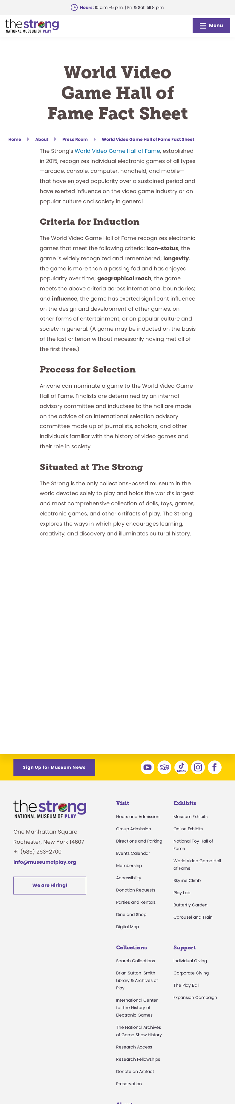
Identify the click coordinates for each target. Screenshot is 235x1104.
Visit (122, 803)
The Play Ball (186, 985)
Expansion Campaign (195, 997)
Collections (131, 947)
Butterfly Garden (190, 905)
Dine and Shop (131, 914)
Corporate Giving (191, 973)
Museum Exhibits (190, 817)
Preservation (129, 1084)
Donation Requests (135, 890)
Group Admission (133, 829)
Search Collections (135, 961)
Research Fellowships (138, 1059)
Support (184, 947)
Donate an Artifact (135, 1071)
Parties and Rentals (136, 902)
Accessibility (128, 878)
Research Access (134, 1047)
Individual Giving (190, 961)
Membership (129, 866)
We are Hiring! (49, 885)
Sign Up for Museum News (54, 767)
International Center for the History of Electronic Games (137, 1007)
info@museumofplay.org (44, 862)
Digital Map (127, 927)
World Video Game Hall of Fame (117, 151)
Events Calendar (133, 853)
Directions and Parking (139, 841)
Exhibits (184, 803)
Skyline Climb (187, 880)
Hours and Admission (137, 817)
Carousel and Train (193, 917)
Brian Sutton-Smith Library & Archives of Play (137, 980)
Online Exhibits (188, 829)
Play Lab (181, 893)
